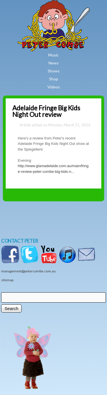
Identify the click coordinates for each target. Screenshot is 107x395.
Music (53, 54)
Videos (53, 86)
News (54, 62)
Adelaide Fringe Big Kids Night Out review (46, 111)
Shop (53, 78)
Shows (54, 70)
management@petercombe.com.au (28, 271)
